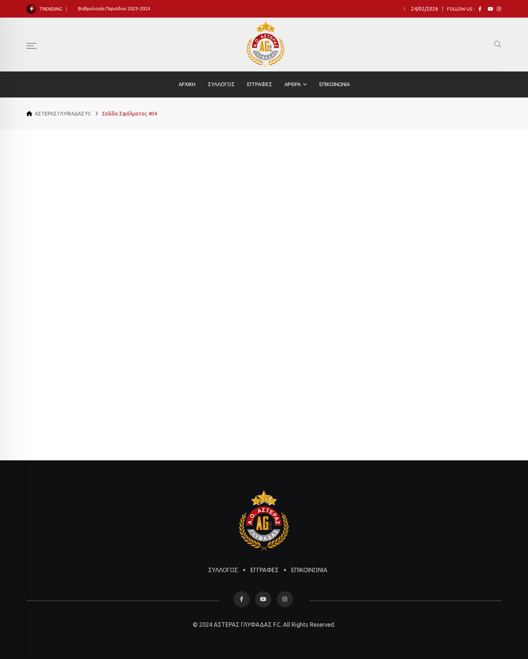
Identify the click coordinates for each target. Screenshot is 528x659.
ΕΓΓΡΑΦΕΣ (259, 84)
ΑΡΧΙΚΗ (187, 84)
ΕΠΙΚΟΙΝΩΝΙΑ (334, 84)
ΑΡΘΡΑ (293, 84)
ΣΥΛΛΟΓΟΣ (221, 84)
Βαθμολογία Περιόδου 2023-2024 (114, 8)
